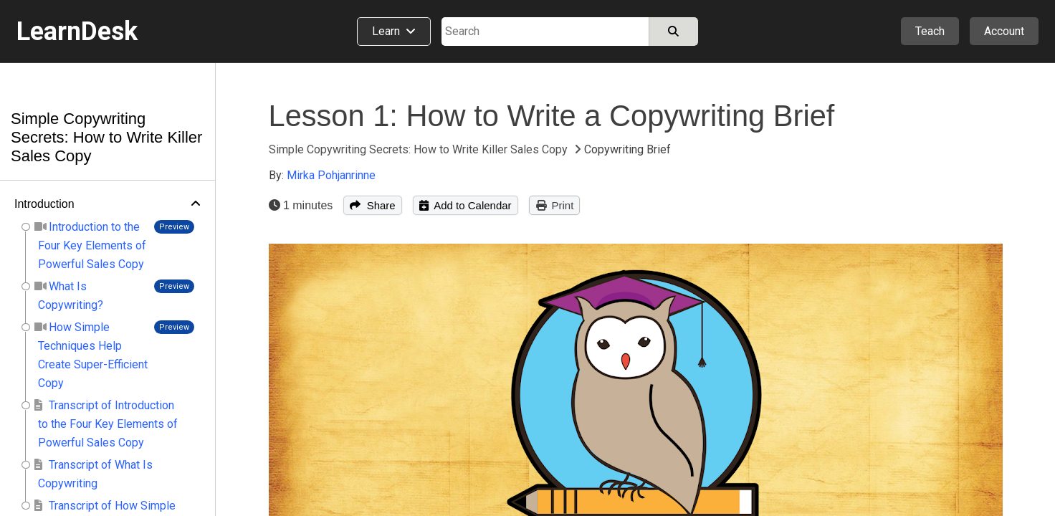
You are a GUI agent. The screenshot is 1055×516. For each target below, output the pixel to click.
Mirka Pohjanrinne (331, 175)
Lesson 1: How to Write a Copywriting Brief (552, 116)
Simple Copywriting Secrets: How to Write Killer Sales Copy (106, 137)
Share (372, 205)
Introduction (44, 204)
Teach (930, 31)
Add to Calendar (465, 205)
